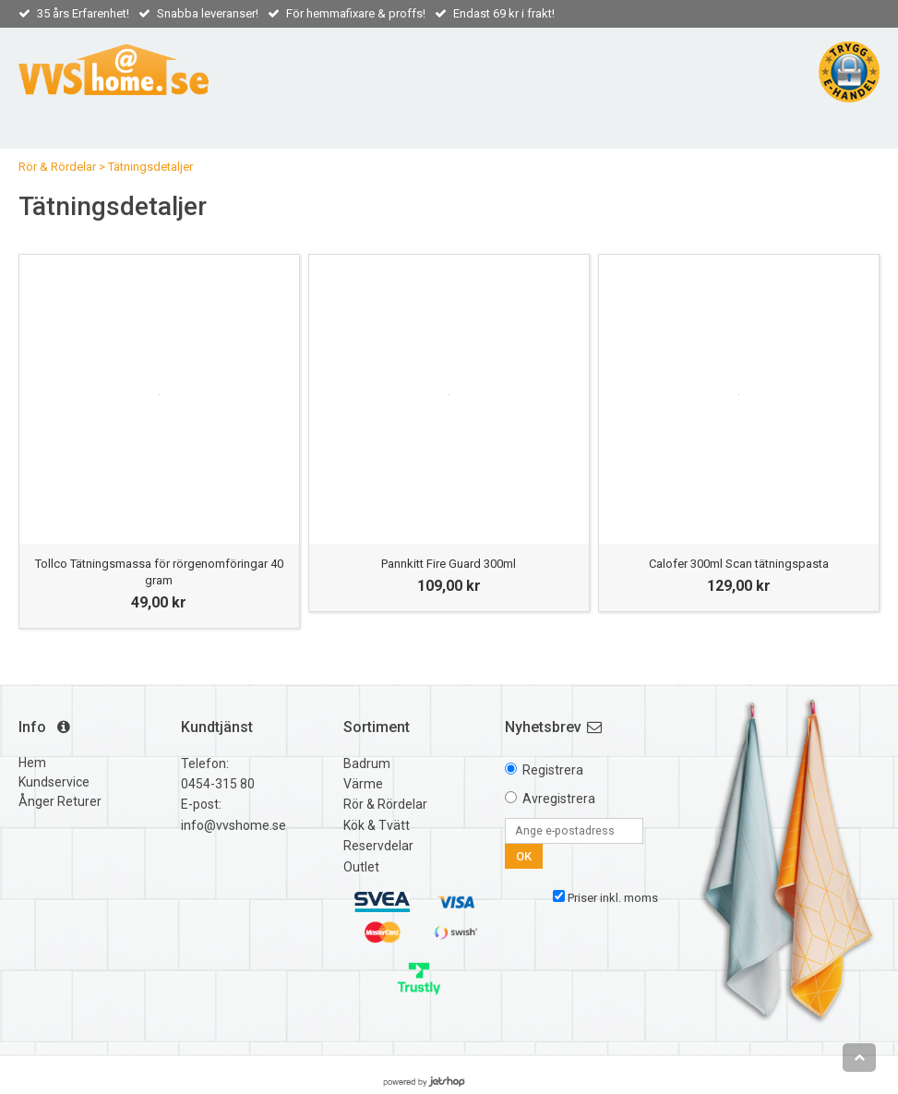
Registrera (552, 770)
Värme (363, 783)
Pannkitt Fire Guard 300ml (448, 564)
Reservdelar (378, 845)
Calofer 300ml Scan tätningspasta (739, 564)
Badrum (366, 763)
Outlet (361, 867)
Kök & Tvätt (376, 825)
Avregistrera (558, 798)
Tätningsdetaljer (150, 167)
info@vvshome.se (233, 825)
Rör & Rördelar (57, 167)
